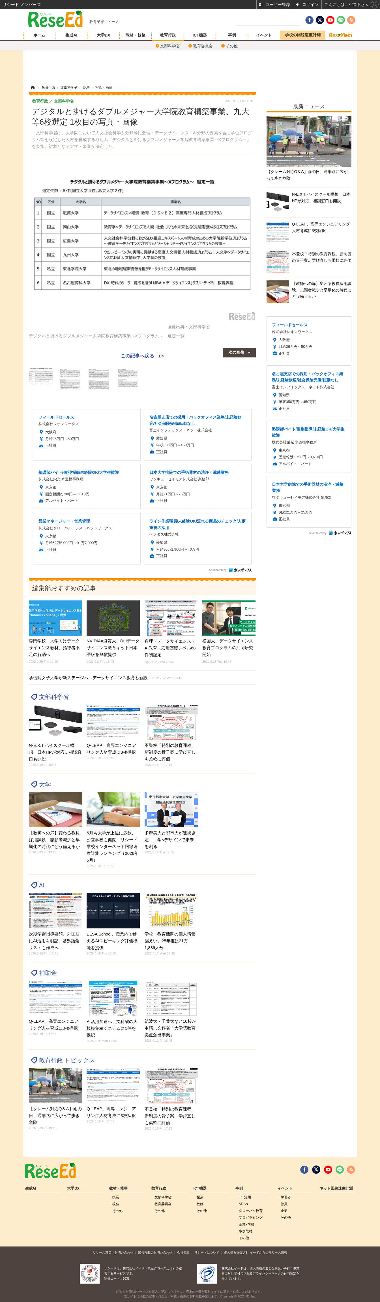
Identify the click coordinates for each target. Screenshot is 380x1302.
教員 (284, 1204)
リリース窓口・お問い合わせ (113, 1252)
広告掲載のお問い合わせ (155, 1252)
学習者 (286, 1197)
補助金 (48, 972)
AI (42, 885)
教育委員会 (203, 46)
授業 (115, 1197)
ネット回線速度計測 (336, 1188)
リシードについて (206, 1252)
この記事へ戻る (142, 356)
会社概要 (183, 1252)
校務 (115, 1204)
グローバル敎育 (251, 1211)
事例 (232, 35)
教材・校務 (135, 35)
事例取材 (245, 1231)
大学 (45, 784)
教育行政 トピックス (67, 1060)
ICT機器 (200, 35)
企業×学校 (246, 1224)
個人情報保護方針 (236, 1252)
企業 (284, 1211)
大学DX (103, 35)
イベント (264, 35)
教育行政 (168, 35)
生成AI (71, 35)
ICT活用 (245, 1197)
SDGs (243, 1204)
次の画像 (236, 352)
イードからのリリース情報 (268, 1252)
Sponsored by (218, 570)
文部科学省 (170, 46)
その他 (232, 46)
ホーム (39, 35)
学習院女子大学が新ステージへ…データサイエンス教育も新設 (105, 677)
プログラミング (251, 1218)
